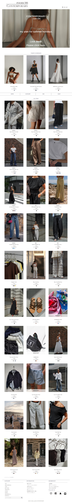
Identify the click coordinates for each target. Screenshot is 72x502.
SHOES (6, 492)
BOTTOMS (7, 488)
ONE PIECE (7, 489)
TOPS (6, 486)
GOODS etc (7, 495)
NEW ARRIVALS (8, 485)
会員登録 (50, 483)
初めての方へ (29, 483)
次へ (12, 477)
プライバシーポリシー (31, 492)
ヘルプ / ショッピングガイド (32, 485)
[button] (5, 28)
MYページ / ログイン (53, 485)
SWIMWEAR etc (8, 494)
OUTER (6, 491)
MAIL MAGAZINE (52, 488)
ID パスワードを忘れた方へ (54, 486)
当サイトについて (30, 489)
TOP (6, 483)
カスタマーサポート (30, 488)
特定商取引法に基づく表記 (31, 491)
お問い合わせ (29, 486)
